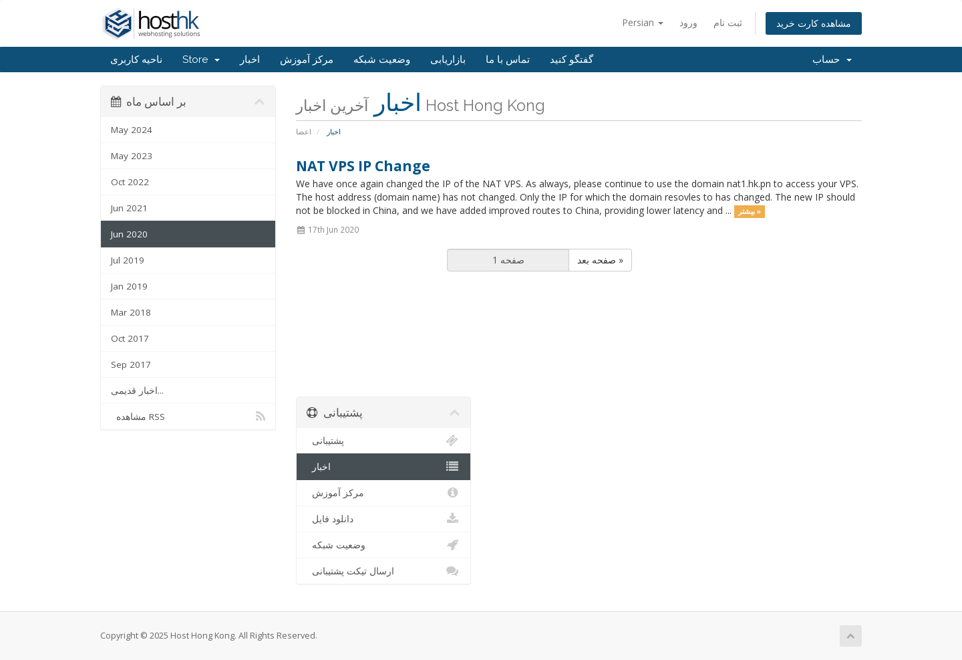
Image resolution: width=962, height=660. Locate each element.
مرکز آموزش (306, 59)
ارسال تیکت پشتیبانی (384, 571)
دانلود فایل (384, 519)
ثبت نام (727, 22)
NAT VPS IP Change (363, 165)
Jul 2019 (127, 260)
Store (201, 59)
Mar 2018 (131, 312)
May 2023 (131, 156)
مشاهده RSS (188, 417)
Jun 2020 (129, 234)
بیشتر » (749, 211)
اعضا (303, 131)
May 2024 (131, 130)
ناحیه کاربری (136, 59)
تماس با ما (508, 59)
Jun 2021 (129, 208)
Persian (642, 22)
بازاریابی (448, 59)
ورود (688, 22)
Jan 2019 (129, 286)
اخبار (250, 59)
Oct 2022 (130, 182)
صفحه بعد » (600, 259)
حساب (832, 59)
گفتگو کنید (571, 59)
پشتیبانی (384, 441)
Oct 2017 (130, 338)
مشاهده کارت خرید (813, 23)
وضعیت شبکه (381, 59)
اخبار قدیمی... (137, 390)
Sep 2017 (131, 364)
